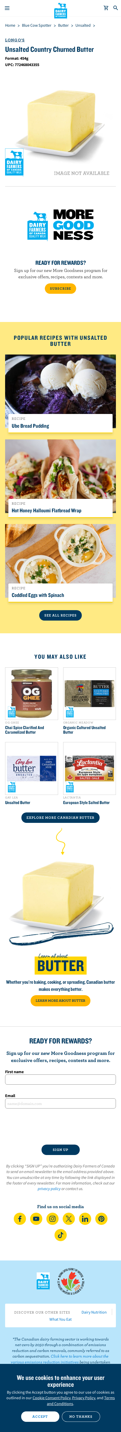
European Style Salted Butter (86, 802)
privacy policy (49, 1188)
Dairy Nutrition (94, 1312)
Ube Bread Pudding (30, 425)
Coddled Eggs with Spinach (38, 595)
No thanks (80, 1416)
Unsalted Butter (17, 802)
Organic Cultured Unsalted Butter (84, 729)
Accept (40, 1416)
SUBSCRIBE (60, 288)
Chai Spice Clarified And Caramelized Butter (24, 729)
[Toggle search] (116, 8)
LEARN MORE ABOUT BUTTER (60, 1000)
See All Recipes (60, 615)
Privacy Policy (83, 1397)
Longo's (15, 40)
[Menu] (7, 8)
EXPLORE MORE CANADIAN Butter (60, 817)
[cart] (106, 8)
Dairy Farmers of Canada (60, 10)
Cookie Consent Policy (51, 1397)
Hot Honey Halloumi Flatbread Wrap (46, 510)
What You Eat (60, 1319)
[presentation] (60, 1126)
